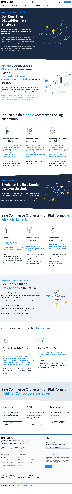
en (38, 2)
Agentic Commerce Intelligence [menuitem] (8, 471)
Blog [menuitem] (19, 466)
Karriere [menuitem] (33, 469)
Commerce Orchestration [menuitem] (7, 469)
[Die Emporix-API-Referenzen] (21, 483)
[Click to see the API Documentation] (52, 2)
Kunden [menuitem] (20, 471)
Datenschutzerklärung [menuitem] (26, 492)
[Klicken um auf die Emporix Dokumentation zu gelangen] (43, 2)
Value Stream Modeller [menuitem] (6, 474)
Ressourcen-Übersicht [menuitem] (23, 469)
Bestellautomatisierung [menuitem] (19, 455)
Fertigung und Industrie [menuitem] (6, 455)
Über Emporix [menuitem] (34, 466)
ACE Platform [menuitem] (4, 466)
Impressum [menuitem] (36, 492)
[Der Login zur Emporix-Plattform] (39, 483)
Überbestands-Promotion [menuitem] (20, 461)
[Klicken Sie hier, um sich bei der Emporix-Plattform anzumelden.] (60, 2)
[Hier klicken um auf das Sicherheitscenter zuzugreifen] (31, 483)
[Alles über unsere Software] (12, 483)
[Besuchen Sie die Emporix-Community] (4, 483)
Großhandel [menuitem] (4, 458)
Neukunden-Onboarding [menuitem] (20, 458)
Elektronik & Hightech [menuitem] (6, 461)
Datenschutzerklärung (55, 469)
